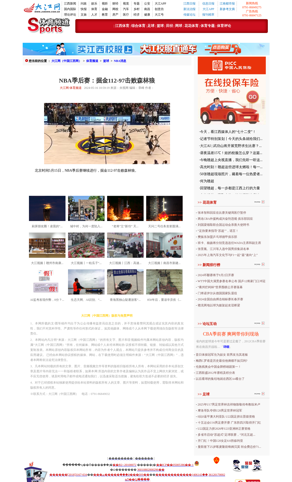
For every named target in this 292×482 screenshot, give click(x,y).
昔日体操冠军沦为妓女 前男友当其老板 (222, 354)
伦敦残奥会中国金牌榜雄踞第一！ (218, 366)
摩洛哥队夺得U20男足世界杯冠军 (220, 410)
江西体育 (122, 26)
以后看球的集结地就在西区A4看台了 (220, 379)
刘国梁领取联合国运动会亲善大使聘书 (223, 225)
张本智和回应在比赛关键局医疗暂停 (222, 212)
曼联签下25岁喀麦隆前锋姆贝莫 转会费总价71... (229, 447)
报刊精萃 (208, 14)
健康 (147, 14)
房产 (115, 14)
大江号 (159, 14)
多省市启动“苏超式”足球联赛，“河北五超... (226, 434)
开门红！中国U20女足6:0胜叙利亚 (220, 440)
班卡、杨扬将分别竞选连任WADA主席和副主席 (229, 243)
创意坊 (159, 9)
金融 (105, 9)
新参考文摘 (227, 9)
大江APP (160, 3)
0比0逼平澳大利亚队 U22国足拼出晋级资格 (226, 416)
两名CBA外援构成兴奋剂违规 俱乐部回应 (225, 218)
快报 (84, 9)
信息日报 (208, 3)
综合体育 (138, 26)
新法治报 (189, 9)
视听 (105, 3)
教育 (105, 14)
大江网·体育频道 (71, 88)
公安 (147, 3)
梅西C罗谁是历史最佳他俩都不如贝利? (221, 360)
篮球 (160, 26)
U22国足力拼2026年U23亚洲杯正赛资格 (224, 428)
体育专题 (208, 26)
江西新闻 (70, 3)
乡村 (137, 9)
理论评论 (70, 14)
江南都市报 (227, 3)
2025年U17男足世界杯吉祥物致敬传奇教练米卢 (229, 404)
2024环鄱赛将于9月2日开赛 (216, 275)
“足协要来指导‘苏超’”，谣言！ (218, 231)
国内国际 (70, 9)
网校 (115, 9)
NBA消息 (120, 61)
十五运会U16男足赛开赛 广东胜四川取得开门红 (229, 422)
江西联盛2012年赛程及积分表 (215, 373)
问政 (84, 3)
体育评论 (224, 26)
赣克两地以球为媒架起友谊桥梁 (219, 305)
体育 (94, 9)
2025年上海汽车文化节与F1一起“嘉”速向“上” (228, 255)
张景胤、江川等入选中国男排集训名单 (223, 249)
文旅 (84, 14)
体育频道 (92, 61)
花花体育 (191, 26)
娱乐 (94, 3)
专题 (137, 3)
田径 (169, 26)
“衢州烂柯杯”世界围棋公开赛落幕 (220, 287)
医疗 (126, 14)
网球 (178, 26)
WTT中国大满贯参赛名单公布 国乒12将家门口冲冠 (231, 281)
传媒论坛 (189, 14)
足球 (150, 26)
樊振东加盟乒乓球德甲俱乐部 (217, 237)
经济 (137, 14)
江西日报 (189, 3)
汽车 (126, 9)
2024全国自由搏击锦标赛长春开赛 (220, 299)
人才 (94, 14)
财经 (115, 3)
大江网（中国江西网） (66, 61)
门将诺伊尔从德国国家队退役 (217, 293)
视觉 (126, 3)
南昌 (147, 9)
